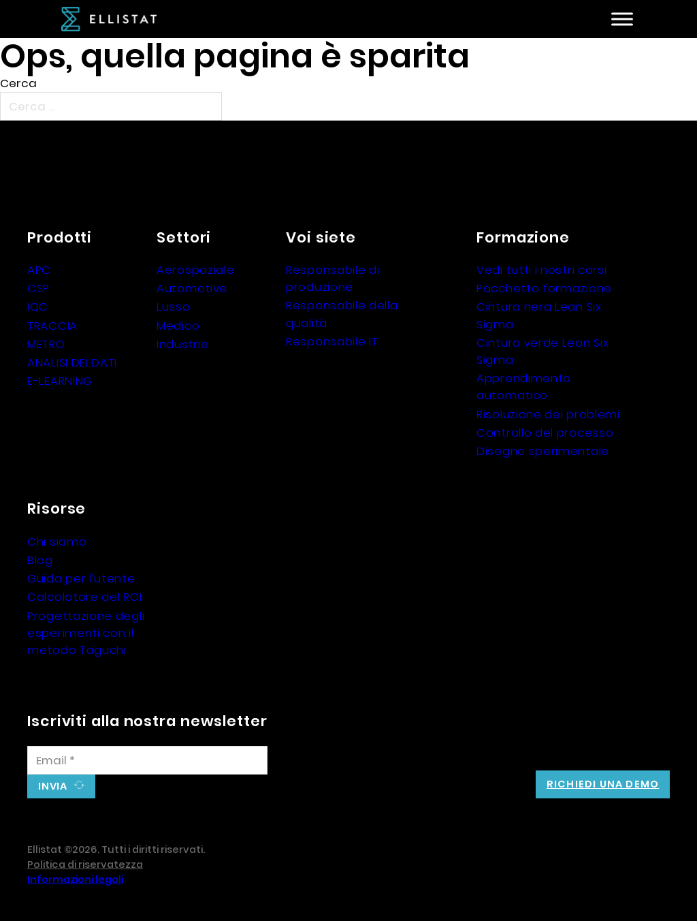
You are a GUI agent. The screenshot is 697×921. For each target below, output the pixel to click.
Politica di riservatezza (85, 864)
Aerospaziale (195, 270)
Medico (178, 325)
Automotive (192, 288)
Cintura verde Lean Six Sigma (542, 351)
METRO (46, 344)
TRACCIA (52, 325)
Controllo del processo (544, 432)
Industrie (182, 344)
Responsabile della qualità (342, 313)
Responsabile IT (332, 341)
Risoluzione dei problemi (548, 414)
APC (39, 270)
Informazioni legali (75, 879)
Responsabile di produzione (333, 278)
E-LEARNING (60, 381)
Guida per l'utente (81, 578)
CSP (38, 288)
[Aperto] (622, 19)
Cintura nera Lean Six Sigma (539, 315)
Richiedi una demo (603, 784)
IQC (37, 306)
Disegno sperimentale (542, 451)
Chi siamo (56, 541)
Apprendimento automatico (523, 386)
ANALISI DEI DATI (72, 362)
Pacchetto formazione (544, 288)
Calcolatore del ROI (84, 597)
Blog (40, 560)
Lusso (174, 306)
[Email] (147, 760)
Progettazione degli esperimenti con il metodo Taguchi (85, 633)
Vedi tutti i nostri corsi (541, 270)
